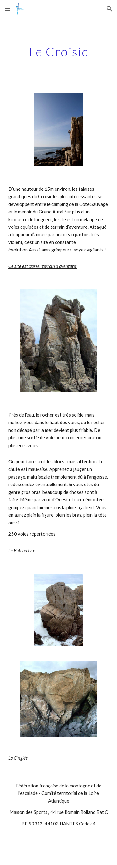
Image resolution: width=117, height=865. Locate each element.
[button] (7, 8)
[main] (58, 51)
